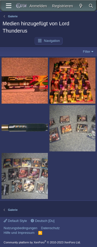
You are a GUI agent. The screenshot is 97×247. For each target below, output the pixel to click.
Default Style (15, 221)
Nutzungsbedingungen (20, 228)
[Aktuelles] (81, 6)
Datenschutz (50, 228)
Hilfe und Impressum (19, 233)
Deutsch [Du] (43, 221)
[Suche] (91, 6)
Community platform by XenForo (42, 242)
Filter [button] (87, 51)
